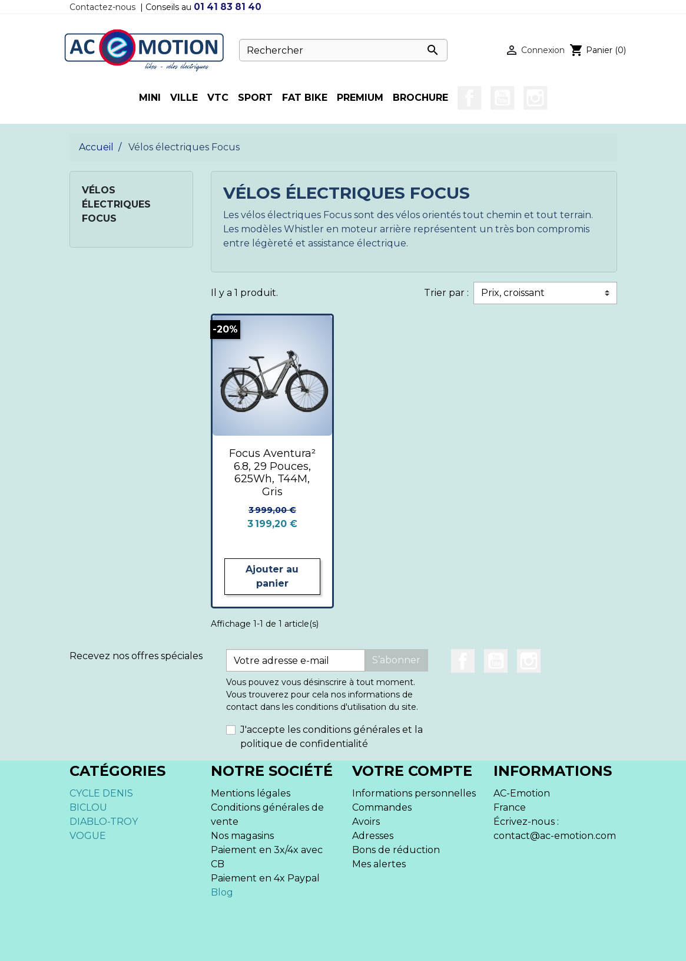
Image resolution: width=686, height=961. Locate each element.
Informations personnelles (414, 793)
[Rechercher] (343, 50)
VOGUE (87, 835)
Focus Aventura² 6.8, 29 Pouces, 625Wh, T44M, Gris (272, 472)
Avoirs (366, 821)
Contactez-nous (102, 7)
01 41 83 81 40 (227, 6)
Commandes (382, 807)
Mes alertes (379, 864)
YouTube (502, 98)
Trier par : (446, 292)
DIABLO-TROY (103, 821)
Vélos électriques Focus (116, 204)
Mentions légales (250, 793)
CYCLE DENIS (101, 793)
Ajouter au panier (272, 576)
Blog (222, 892)
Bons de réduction (396, 849)
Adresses (372, 835)
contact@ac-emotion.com (554, 835)
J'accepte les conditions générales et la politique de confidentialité (331, 736)
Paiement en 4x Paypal (265, 878)
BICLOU (88, 807)
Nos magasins (242, 835)
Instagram (535, 98)
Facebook (469, 98)
